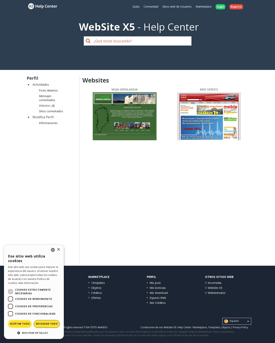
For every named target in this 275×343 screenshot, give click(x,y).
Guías (136, 6)
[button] (34, 332)
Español (236, 321)
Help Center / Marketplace (192, 327)
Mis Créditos (158, 303)
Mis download (159, 293)
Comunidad (151, 6)
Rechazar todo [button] (47, 323)
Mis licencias (158, 288)
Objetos (96, 288)
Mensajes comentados (47, 98)
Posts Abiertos (48, 90)
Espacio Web (158, 298)
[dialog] (34, 292)
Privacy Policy (240, 327)
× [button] (58, 249)
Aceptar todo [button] (20, 323)
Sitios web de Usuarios (177, 6)
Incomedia (214, 283)
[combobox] (53, 250)
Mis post (155, 283)
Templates (98, 283)
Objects (225, 327)
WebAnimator (217, 293)
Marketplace (204, 6)
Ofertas (96, 298)
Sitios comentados (51, 111)
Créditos (96, 293)
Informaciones (48, 123)
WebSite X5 (215, 288)
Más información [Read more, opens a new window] (28, 283)
